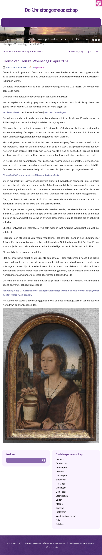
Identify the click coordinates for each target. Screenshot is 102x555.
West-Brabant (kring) (66, 516)
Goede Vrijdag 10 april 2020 (83, 51)
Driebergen (61, 475)
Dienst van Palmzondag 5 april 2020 (23, 51)
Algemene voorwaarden (55, 543)
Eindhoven (61, 479)
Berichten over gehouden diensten (47, 39)
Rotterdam (61, 512)
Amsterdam (61, 463)
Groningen (61, 487)
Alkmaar (60, 459)
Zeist (58, 520)
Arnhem (60, 471)
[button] (99, 3)
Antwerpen (61, 467)
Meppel (59, 504)
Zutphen (60, 524)
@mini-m (39, 67)
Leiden (59, 499)
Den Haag (60, 491)
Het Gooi (60, 483)
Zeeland (60, 508)
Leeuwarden (11, 39)
